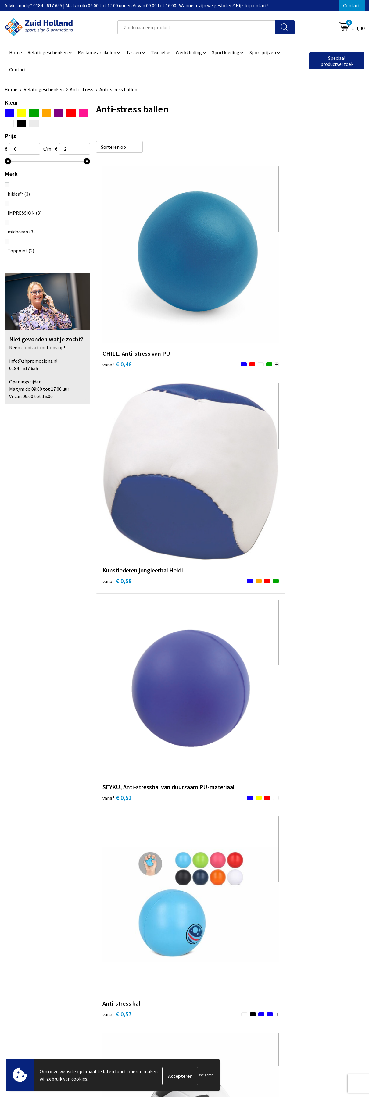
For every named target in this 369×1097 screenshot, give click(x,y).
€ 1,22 (295, 866)
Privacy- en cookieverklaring (308, 948)
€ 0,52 (295, 272)
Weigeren (206, 1076)
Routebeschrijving (165, 966)
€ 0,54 (116, 511)
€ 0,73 (116, 741)
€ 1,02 (206, 875)
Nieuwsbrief (158, 948)
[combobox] (196, 27)
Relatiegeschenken (43, 89)
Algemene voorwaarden (303, 939)
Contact (351, 5)
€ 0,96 (116, 866)
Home (11, 89)
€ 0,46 (116, 263)
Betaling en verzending (170, 957)
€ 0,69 (116, 626)
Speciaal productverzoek (337, 61)
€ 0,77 (295, 626)
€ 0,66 (206, 511)
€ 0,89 (295, 741)
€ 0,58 (206, 272)
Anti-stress (81, 89)
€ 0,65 (295, 387)
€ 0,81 (206, 750)
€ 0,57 (116, 387)
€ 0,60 (206, 387)
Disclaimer (290, 957)
